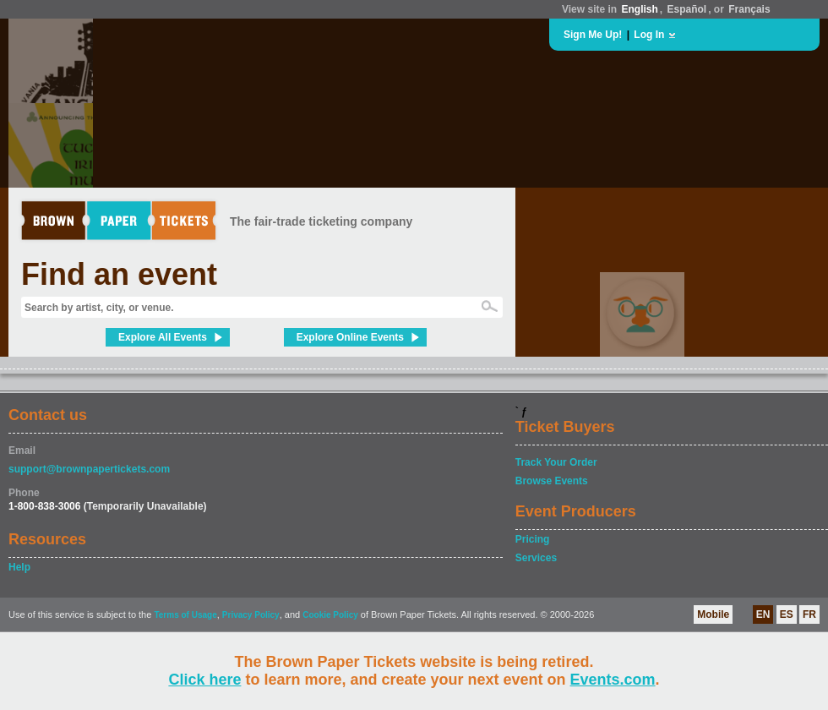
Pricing (532, 539)
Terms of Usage (185, 615)
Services (536, 558)
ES (786, 614)
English (639, 9)
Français (749, 9)
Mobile (713, 614)
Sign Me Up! (593, 35)
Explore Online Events (350, 337)
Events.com (613, 679)
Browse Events (551, 481)
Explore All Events (162, 337)
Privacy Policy (251, 615)
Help (19, 567)
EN (763, 614)
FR (809, 614)
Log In (649, 35)
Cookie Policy (330, 615)
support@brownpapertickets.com (89, 469)
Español (687, 9)
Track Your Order (556, 462)
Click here (204, 679)
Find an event (119, 274)
